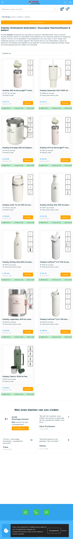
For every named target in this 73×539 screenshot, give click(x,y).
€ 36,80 (10, 332)
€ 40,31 (48, 103)
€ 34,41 (48, 274)
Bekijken (28, 103)
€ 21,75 (10, 103)
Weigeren (64, 530)
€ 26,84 (10, 217)
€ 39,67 (10, 389)
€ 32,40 (10, 274)
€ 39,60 (48, 332)
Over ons (40, 537)
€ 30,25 (48, 217)
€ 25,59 (10, 160)
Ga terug (6, 17)
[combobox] (27, 9)
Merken (20, 17)
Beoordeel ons (19, 428)
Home (13, 17)
